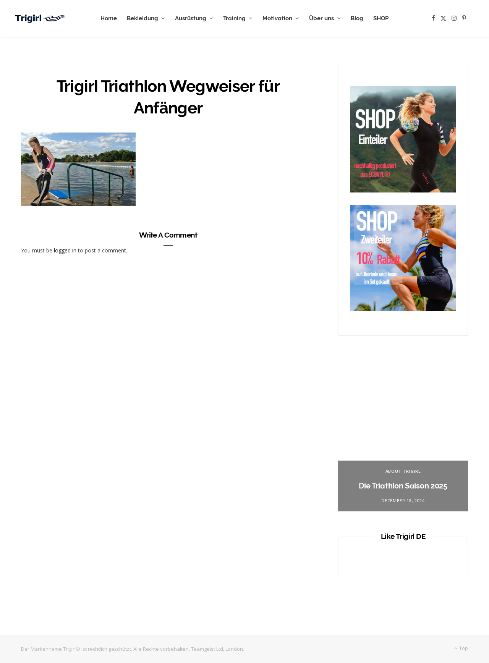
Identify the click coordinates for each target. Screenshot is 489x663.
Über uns (321, 18)
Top (461, 648)
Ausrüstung (190, 18)
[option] (403, 435)
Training (234, 18)
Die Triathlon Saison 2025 (403, 485)
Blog (357, 18)
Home (108, 18)
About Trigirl (403, 471)
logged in (65, 250)
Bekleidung (142, 18)
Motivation (277, 18)
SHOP (381, 18)
